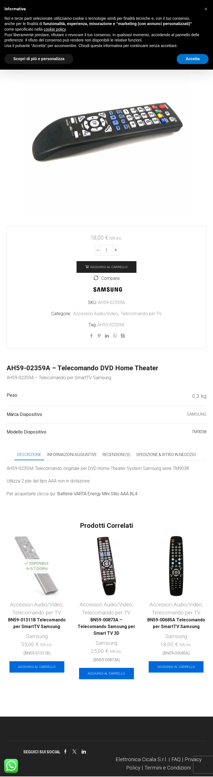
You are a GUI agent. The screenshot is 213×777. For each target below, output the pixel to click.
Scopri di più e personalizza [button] (38, 59)
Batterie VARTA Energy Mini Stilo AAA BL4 (97, 493)
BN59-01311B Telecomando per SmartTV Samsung (37, 623)
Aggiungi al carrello (109, 267)
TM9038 (199, 432)
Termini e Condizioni (167, 768)
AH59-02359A (111, 324)
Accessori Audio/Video (95, 313)
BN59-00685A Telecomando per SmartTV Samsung (176, 623)
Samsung (37, 636)
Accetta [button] (193, 59)
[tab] (29, 454)
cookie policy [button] (55, 29)
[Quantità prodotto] (106, 250)
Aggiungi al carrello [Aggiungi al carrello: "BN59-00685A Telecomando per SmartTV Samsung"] (176, 667)
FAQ (176, 759)
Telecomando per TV (141, 313)
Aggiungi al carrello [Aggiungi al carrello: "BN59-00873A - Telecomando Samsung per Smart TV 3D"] (106, 674)
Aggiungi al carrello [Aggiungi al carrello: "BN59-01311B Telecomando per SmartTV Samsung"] (36, 667)
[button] (205, 8)
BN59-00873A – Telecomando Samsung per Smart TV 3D (106, 626)
